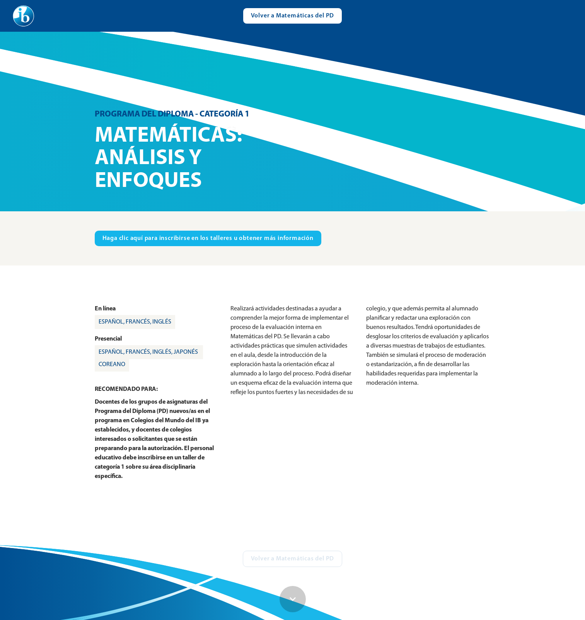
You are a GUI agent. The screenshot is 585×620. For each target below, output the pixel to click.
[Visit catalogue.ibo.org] (293, 16)
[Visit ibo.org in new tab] (208, 238)
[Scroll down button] (293, 599)
